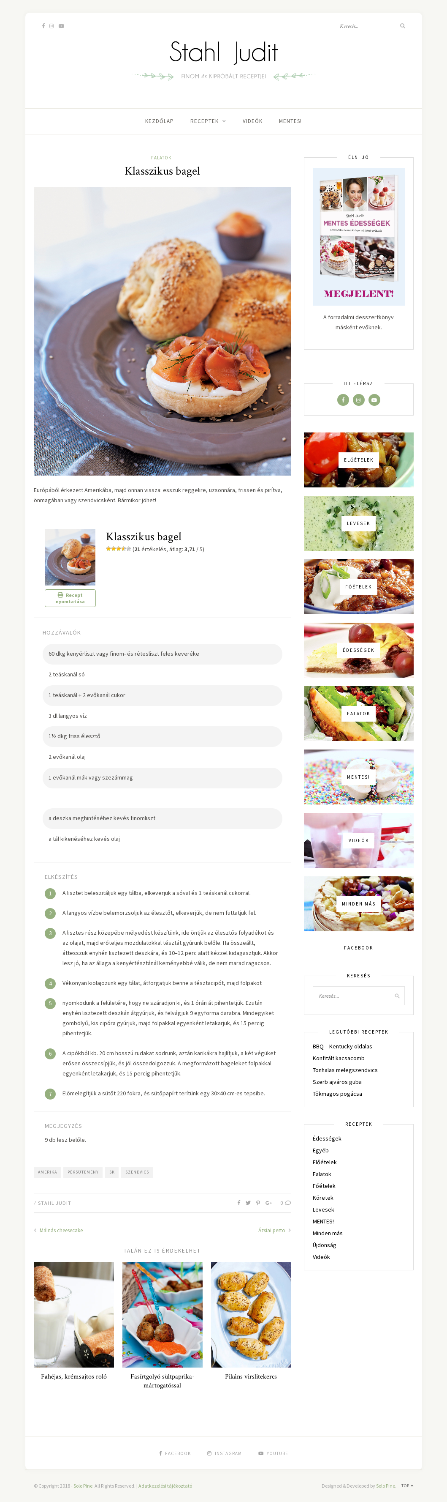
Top (407, 1485)
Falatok (161, 158)
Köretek (323, 1197)
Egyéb (321, 1150)
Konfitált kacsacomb (339, 1058)
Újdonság (324, 1245)
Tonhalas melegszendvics (345, 1070)
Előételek (325, 1162)
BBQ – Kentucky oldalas (342, 1046)
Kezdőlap (159, 121)
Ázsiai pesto (274, 1230)
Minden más (328, 1233)
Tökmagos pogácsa (337, 1093)
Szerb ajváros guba (337, 1082)
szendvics (137, 1172)
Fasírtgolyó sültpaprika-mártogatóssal (162, 1381)
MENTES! (290, 121)
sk (112, 1172)
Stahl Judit (54, 1203)
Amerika (47, 1172)
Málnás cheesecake (58, 1230)
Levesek (323, 1209)
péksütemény (83, 1172)
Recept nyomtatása (70, 598)
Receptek (204, 121)
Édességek (327, 1138)
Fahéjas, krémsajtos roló (74, 1376)
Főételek (324, 1186)
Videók (253, 121)
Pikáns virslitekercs (251, 1376)
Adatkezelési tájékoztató (165, 1486)
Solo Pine (82, 1486)
